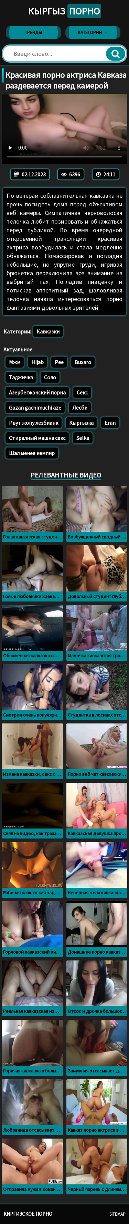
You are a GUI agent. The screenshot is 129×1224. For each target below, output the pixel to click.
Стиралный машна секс (37, 437)
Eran (110, 422)
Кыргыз (64, 11)
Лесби (79, 407)
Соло (50, 377)
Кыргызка (81, 422)
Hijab (37, 362)
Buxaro (83, 362)
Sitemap (117, 1214)
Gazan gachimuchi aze (35, 407)
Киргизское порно (27, 1214)
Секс (82, 392)
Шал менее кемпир (32, 453)
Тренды (33, 32)
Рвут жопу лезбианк (33, 422)
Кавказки (48, 331)
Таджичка (21, 377)
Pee (59, 362)
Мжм (14, 362)
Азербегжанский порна (37, 392)
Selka (82, 437)
